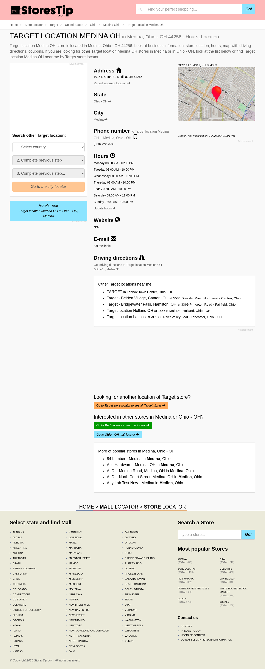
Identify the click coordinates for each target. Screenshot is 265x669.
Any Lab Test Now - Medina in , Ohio (145, 483)
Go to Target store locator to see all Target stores (130, 405)
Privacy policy (189, 631)
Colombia (18, 584)
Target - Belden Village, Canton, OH (174, 298)
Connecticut (20, 594)
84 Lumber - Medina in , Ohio (138, 459)
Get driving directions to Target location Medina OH (128, 267)
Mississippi (74, 579)
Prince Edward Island (138, 558)
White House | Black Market (233, 592)
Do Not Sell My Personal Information (205, 639)
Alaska (16, 537)
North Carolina (78, 635)
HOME (86, 507)
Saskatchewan (133, 579)
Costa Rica (18, 599)
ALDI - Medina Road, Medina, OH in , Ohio (150, 471)
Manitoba (73, 548)
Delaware (18, 604)
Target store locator (81, 57)
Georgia (17, 620)
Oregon (129, 542)
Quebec (128, 568)
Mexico (72, 563)
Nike (227, 561)
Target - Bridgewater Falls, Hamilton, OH (171, 304)
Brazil (15, 563)
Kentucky (74, 532)
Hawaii (15, 625)
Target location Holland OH (158, 310)
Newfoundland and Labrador (87, 630)
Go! (248, 9)
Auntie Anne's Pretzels (193, 590)
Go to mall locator (118, 434)
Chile (15, 579)
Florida (16, 615)
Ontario (129, 537)
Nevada (72, 599)
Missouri (73, 584)
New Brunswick (78, 604)
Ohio (70, 651)
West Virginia (132, 625)
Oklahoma (130, 532)
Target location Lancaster (164, 317)
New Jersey (75, 615)
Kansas (16, 651)
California (18, 573)
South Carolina (134, 584)
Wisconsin (130, 630)
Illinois (16, 635)
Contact (185, 626)
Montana (73, 589)
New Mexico (75, 620)
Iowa (14, 646)
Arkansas (18, 558)
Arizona (16, 553)
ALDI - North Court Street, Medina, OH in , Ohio (154, 477)
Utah (126, 604)
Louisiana (74, 537)
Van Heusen (227, 580)
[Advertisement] (48, 97)
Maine (71, 542)
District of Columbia (25, 610)
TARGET (140, 292)
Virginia (129, 615)
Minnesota (74, 573)
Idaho (15, 630)
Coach (185, 600)
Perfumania (185, 580)
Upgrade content (191, 635)
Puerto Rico (132, 563)
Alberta (16, 542)
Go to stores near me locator (123, 425)
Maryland (74, 553)
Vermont (129, 610)
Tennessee (130, 594)
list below (223, 51)
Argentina (18, 548)
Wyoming (129, 635)
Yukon (127, 641)
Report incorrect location (112, 83)
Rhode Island (132, 573)
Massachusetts (78, 558)
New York (74, 625)
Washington (131, 620)
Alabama (17, 532)
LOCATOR (119, 507)
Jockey (227, 604)
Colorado (18, 589)
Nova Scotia (75, 646)
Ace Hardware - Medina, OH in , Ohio (145, 465)
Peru (127, 553)
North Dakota (77, 641)
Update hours (105, 208)
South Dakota (133, 589)
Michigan (73, 568)
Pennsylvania (132, 548)
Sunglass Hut (187, 570)
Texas (127, 599)
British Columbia (23, 568)
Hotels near (48, 210)
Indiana (16, 641)
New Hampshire (77, 610)
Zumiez (185, 561)
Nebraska (74, 594)
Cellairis (227, 570)
